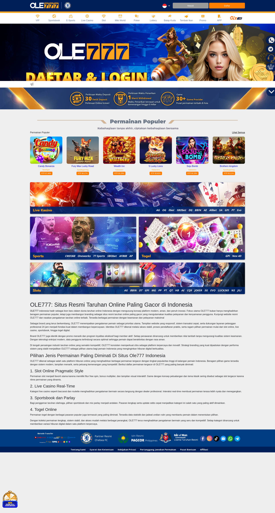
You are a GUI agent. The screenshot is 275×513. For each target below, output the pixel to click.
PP (159, 290)
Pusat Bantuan (188, 449)
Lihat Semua (238, 132)
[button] (271, 91)
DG (190, 210)
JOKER (198, 290)
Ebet (171, 210)
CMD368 (70, 256)
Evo (239, 210)
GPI (227, 210)
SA (220, 210)
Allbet (213, 210)
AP (130, 256)
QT (171, 290)
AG (158, 210)
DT (140, 290)
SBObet (181, 210)
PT (232, 210)
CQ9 (189, 290)
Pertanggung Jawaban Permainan (158, 449)
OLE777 (34, 311)
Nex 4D (236, 256)
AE (205, 210)
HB (177, 290)
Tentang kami (78, 449)
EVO (212, 290)
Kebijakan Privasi (127, 449)
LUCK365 (223, 290)
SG (206, 290)
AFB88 (123, 256)
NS (233, 290)
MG (153, 290)
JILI (239, 290)
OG (164, 210)
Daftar (227, 5)
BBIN (198, 210)
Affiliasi (204, 449)
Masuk (190, 5)
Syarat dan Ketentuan (102, 449)
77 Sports (99, 256)
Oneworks (84, 256)
